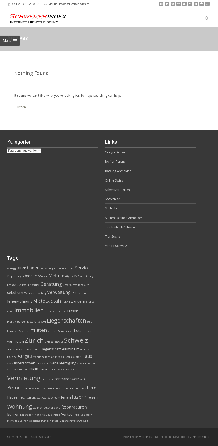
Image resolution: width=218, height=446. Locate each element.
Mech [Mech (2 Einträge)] (55, 420)
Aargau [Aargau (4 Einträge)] (25, 356)
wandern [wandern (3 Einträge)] (78, 301)
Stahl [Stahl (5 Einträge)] (56, 300)
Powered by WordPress (138, 437)
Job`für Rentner (116, 161)
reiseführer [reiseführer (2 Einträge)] (55, 388)
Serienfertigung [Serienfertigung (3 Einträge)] (63, 363)
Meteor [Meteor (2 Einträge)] (66, 388)
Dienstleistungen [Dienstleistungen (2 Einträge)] (16, 321)
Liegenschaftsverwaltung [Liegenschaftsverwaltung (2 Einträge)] (74, 420)
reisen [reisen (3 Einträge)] (92, 397)
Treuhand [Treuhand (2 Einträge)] (12, 349)
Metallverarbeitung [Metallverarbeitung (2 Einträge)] (35, 293)
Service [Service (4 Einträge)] (82, 268)
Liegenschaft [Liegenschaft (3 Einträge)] (50, 349)
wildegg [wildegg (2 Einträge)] (11, 268)
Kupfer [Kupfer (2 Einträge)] (76, 356)
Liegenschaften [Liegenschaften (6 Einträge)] (66, 320)
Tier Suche (112, 236)
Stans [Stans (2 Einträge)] (69, 356)
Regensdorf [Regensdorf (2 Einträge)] (26, 414)
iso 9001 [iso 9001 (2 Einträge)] (41, 321)
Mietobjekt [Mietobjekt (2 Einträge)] (43, 363)
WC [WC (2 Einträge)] (48, 301)
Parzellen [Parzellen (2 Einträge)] (23, 331)
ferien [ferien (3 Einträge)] (66, 397)
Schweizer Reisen (117, 190)
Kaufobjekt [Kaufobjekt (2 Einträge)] (58, 369)
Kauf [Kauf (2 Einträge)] (82, 379)
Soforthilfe (112, 199)
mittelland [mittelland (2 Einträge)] (47, 379)
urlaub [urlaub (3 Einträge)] (33, 369)
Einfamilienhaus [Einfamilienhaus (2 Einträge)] (54, 341)
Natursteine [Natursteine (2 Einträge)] (79, 388)
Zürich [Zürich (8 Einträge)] (34, 340)
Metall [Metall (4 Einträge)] (55, 275)
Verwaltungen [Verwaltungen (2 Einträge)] (48, 268)
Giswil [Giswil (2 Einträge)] (66, 301)
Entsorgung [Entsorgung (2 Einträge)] (33, 284)
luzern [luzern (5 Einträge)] (79, 396)
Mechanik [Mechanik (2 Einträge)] (71, 369)
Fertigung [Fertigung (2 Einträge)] (67, 276)
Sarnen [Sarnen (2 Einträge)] (24, 420)
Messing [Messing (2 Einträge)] (31, 321)
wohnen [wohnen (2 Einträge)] (38, 407)
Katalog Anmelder (118, 171)
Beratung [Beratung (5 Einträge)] (51, 283)
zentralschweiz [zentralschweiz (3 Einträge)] (66, 379)
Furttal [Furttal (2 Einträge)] (62, 311)
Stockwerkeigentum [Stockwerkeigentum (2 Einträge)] (48, 397)
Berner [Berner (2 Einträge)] (92, 363)
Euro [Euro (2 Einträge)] (89, 321)
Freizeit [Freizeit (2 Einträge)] (87, 331)
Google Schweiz (116, 152)
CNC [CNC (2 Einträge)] (76, 276)
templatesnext (201, 437)
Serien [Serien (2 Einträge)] (69, 331)
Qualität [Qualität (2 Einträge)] (21, 284)
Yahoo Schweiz (116, 246)
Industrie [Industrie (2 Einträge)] (39, 414)
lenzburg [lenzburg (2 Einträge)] (83, 284)
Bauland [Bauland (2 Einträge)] (12, 356)
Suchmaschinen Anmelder (123, 218)
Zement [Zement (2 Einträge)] (52, 331)
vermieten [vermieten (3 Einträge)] (15, 341)
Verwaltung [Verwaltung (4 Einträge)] (58, 292)
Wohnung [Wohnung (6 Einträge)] (19, 406)
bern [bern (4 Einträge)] (91, 388)
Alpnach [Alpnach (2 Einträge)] (82, 363)
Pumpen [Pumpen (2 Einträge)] (46, 420)
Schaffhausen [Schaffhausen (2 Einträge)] (39, 388)
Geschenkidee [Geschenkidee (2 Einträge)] (51, 407)
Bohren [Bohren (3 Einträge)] (13, 414)
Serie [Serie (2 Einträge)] (61, 331)
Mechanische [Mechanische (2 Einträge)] (19, 369)
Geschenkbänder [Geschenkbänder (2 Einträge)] (29, 349)
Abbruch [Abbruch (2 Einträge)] (80, 414)
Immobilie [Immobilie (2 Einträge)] (45, 369)
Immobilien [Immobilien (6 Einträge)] (28, 310)
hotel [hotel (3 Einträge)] (78, 330)
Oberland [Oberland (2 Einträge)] (34, 420)
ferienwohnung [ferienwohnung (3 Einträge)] (19, 301)
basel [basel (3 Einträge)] (29, 276)
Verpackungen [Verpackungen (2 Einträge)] (15, 276)
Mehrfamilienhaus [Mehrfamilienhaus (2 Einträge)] (43, 356)
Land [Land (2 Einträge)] (55, 311)
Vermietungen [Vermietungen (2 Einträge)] (65, 268)
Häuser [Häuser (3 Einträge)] (13, 397)
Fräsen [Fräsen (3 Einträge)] (72, 311)
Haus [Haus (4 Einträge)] (87, 356)
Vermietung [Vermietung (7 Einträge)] (24, 378)
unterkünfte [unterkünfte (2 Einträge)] (70, 284)
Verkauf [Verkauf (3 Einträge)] (67, 414)
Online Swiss (114, 180)
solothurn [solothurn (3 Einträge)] (15, 292)
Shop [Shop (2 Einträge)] (10, 363)
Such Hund (112, 208)
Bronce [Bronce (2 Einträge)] (90, 301)
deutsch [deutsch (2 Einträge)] (85, 349)
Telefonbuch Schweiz (120, 227)
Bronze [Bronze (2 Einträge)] (11, 284)
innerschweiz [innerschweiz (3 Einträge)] (25, 363)
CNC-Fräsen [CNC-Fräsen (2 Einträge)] (41, 276)
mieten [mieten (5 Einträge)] (38, 330)
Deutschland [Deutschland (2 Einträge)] (53, 414)
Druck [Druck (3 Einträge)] (21, 268)
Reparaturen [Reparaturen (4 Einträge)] (74, 407)
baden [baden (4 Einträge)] (33, 268)
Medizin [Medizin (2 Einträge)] (60, 356)
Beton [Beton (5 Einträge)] (14, 387)
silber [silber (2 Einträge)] (10, 311)
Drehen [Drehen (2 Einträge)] (26, 388)
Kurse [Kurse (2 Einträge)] (47, 311)
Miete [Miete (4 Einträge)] (39, 301)
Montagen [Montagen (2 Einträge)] (13, 420)
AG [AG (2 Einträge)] (8, 369)
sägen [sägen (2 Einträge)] (89, 414)
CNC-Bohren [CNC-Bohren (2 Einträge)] (78, 293)
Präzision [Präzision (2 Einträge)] (12, 331)
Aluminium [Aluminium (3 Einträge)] (70, 349)
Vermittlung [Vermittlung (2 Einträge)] (86, 276)
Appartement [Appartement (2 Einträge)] (28, 397)
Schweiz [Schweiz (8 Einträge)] (76, 340)
